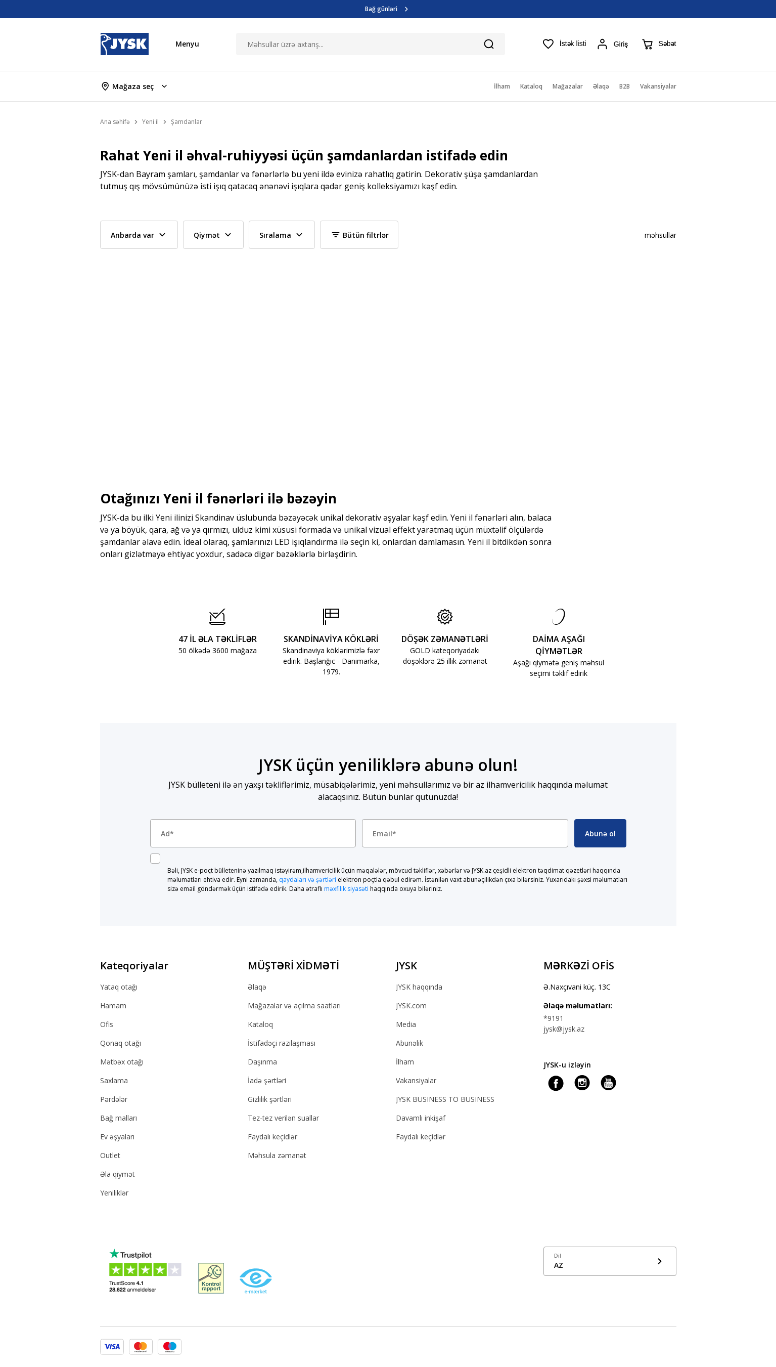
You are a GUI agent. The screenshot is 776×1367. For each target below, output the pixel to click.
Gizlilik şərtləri (270, 1099)
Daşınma (262, 1061)
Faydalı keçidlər (272, 1136)
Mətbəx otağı (122, 1061)
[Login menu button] (614, 44)
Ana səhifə (115, 121)
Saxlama (114, 1080)
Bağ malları (118, 1118)
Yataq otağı (119, 987)
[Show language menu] (609, 1261)
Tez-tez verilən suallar (283, 1118)
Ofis (106, 1024)
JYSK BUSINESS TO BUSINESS (445, 1099)
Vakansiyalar (416, 1080)
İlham (405, 1061)
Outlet (110, 1155)
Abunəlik (409, 1043)
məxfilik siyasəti (346, 888)
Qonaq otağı (120, 1043)
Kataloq (260, 1024)
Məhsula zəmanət (277, 1155)
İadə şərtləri (267, 1080)
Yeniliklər (114, 1193)
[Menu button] (182, 43)
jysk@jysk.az (563, 1029)
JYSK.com (411, 1005)
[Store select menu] (134, 86)
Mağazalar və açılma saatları (294, 1005)
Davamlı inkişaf (420, 1118)
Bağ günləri (381, 9)
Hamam (113, 1005)
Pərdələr (113, 1099)
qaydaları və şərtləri (307, 879)
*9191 (553, 1018)
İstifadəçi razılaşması (281, 1043)
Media (406, 1024)
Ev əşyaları (117, 1136)
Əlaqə (257, 987)
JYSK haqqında (419, 987)
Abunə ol (600, 833)
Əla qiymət (117, 1174)
